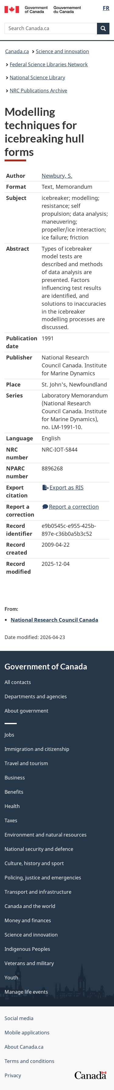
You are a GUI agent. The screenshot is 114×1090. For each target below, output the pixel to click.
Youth (11, 977)
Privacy (13, 1075)
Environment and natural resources (46, 834)
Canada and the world (30, 906)
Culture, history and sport (34, 863)
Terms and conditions (29, 1061)
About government (26, 710)
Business (15, 777)
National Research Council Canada (54, 619)
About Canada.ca (24, 1047)
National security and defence (39, 849)
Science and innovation (62, 51)
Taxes (11, 820)
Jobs (9, 734)
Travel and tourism (26, 763)
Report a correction (71, 506)
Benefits (14, 792)
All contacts (18, 682)
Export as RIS (63, 487)
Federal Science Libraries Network (49, 64)
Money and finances (28, 920)
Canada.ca (17, 51)
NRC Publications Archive (38, 90)
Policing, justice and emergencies (43, 877)
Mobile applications (27, 1032)
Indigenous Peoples (27, 949)
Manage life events (26, 992)
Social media (19, 1018)
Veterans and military (29, 963)
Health (12, 806)
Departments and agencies (36, 696)
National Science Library (37, 77)
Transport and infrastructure (38, 892)
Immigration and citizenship (37, 749)
